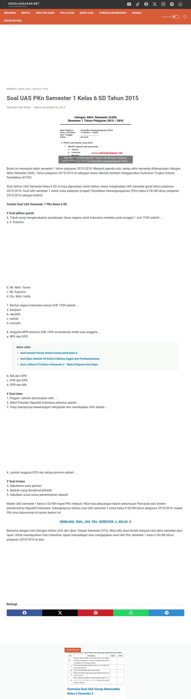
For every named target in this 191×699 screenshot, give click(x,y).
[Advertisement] (66, 57)
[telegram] (173, 4)
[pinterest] (66, 646)
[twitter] (156, 4)
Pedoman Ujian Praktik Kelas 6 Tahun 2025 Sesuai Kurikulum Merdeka (160, 120)
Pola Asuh (70, 12)
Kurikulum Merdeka (115, 12)
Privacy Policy (96, 685)
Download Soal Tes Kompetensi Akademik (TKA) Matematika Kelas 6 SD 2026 (161, 85)
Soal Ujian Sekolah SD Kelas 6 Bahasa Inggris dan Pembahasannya (59, 383)
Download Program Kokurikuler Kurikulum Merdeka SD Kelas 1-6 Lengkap (163, 260)
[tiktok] (139, 4)
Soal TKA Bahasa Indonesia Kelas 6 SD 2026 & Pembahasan (160, 103)
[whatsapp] (181, 4)
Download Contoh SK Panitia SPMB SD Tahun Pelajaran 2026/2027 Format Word (160, 138)
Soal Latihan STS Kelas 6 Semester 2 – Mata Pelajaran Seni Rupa (59, 389)
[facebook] (148, 4)
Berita (28, 12)
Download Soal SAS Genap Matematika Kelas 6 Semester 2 (159, 68)
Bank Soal (89, 12)
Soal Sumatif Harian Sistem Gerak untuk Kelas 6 (48, 377)
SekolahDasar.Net (100, 693)
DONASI (11, 20)
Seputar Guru (47, 12)
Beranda (12, 12)
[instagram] (165, 4)
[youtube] (131, 4)
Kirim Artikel (31, 20)
